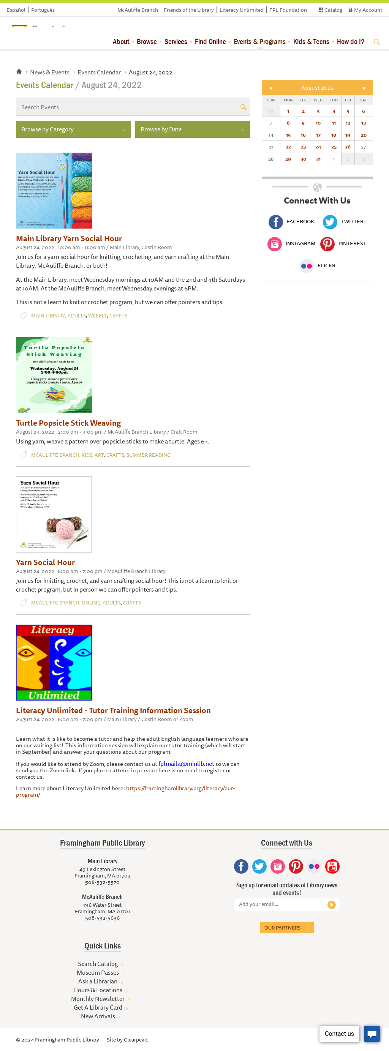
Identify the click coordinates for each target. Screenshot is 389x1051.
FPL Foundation (288, 10)
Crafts (118, 316)
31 (318, 159)
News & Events (50, 72)
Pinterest (343, 243)
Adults (77, 316)
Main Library (48, 316)
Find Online (210, 41)
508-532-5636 (102, 918)
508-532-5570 (102, 882)
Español (15, 10)
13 (363, 122)
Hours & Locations (97, 989)
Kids (87, 455)
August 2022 (317, 87)
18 (333, 135)
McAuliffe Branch (137, 10)
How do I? (351, 41)
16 (303, 135)
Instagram (291, 243)
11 (334, 122)
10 (318, 122)
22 (288, 146)
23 (303, 146)
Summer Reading (149, 455)
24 (318, 146)
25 (334, 146)
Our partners (282, 927)
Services (175, 41)
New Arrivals (98, 1016)
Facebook (291, 221)
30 (303, 159)
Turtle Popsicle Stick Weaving (68, 423)
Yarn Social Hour (45, 562)
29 (288, 159)
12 (348, 122)
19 (347, 135)
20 (364, 135)
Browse (147, 41)
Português (43, 10)
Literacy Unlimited (242, 10)
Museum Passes (98, 972)
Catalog (333, 9)
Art (99, 455)
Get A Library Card (98, 1007)
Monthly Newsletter (98, 998)
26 (348, 146)
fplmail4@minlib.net (186, 764)
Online (91, 603)
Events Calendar (99, 72)
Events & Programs (260, 41)
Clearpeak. (136, 1039)
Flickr (317, 265)
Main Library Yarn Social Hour (69, 238)
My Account (368, 9)
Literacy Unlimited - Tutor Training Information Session (113, 710)
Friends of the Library (189, 10)
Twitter (343, 221)
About (121, 41)
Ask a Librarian (97, 981)
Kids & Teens (311, 41)
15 (288, 135)
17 (318, 135)
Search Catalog (98, 963)
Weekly (97, 316)
